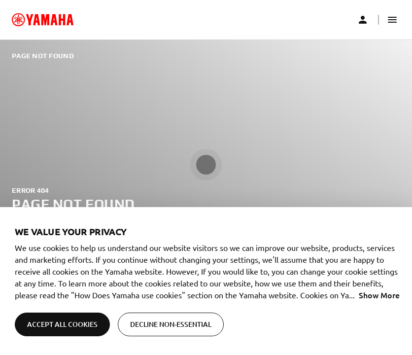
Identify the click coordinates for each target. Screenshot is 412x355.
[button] (392, 20)
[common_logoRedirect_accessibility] (42, 20)
